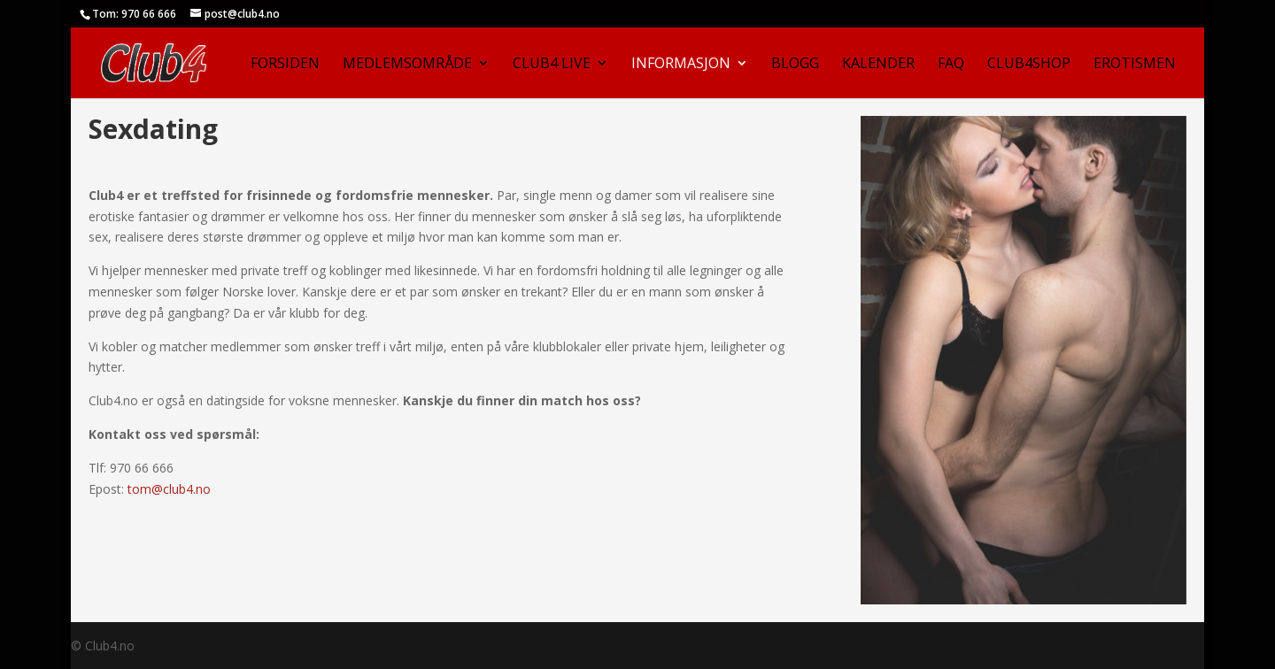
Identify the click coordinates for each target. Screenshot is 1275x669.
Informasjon (680, 65)
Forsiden (285, 65)
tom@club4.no (169, 489)
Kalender (878, 65)
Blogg (795, 65)
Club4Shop (1028, 65)
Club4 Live (552, 65)
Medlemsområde (407, 65)
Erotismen (1134, 65)
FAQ (951, 65)
